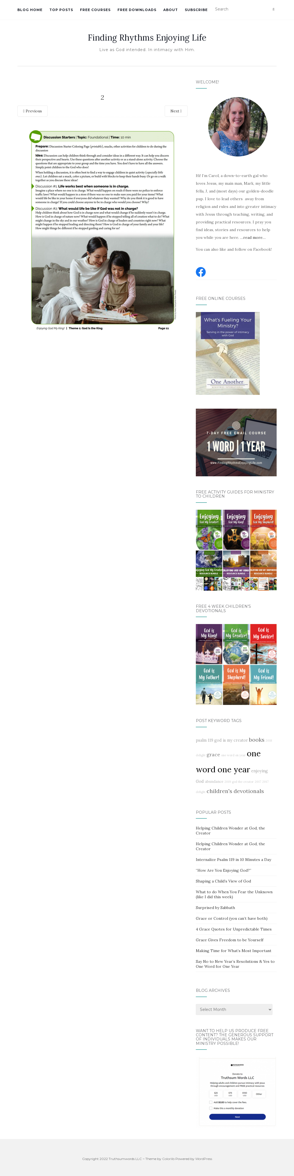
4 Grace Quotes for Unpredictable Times (234, 929)
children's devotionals (235, 790)
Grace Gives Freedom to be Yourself (229, 939)
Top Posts (61, 10)
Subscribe (196, 10)
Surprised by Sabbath (215, 907)
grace (213, 754)
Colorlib (168, 1159)
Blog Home (29, 10)
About (170, 10)
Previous (32, 111)
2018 (269, 740)
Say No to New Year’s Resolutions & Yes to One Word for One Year (235, 964)
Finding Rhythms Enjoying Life (147, 37)
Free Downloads (136, 10)
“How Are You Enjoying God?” (223, 870)
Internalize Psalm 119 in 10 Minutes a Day (233, 859)
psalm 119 (204, 740)
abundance (214, 781)
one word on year (233, 755)
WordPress (203, 1159)
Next (176, 111)
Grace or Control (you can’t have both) (232, 918)
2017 (258, 782)
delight (200, 755)
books (256, 739)
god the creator (243, 782)
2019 (227, 782)
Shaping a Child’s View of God (223, 881)
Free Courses (95, 10)
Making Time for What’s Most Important (233, 950)
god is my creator (231, 740)
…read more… (253, 237)
